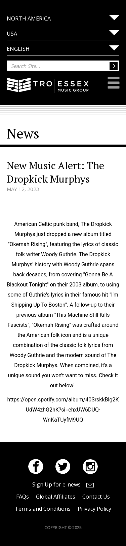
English (18, 48)
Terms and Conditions (43, 508)
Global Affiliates (55, 496)
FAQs (22, 496)
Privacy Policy (94, 508)
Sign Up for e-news (56, 484)
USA (12, 33)
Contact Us (96, 496)
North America (29, 18)
